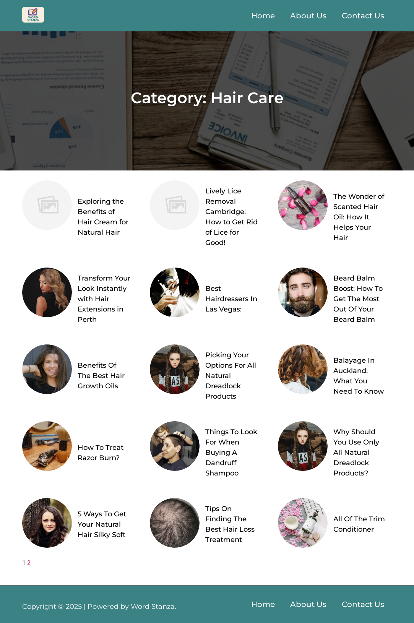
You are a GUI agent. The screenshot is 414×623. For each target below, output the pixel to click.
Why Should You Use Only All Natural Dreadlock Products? (356, 452)
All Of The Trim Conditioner (359, 524)
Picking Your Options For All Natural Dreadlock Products (230, 376)
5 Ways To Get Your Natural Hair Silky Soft (102, 524)
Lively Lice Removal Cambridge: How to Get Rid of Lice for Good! (231, 217)
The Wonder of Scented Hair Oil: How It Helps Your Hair (358, 217)
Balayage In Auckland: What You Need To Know (358, 376)
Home (263, 15)
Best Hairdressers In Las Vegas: (231, 298)
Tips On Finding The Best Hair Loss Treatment (230, 524)
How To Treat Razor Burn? (100, 452)
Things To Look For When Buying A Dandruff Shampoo (231, 452)
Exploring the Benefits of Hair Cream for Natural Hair (103, 217)
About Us (308, 15)
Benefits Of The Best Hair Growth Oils (101, 375)
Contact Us (363, 15)
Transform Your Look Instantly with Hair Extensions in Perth (104, 299)
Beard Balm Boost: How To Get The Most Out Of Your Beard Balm (358, 299)
